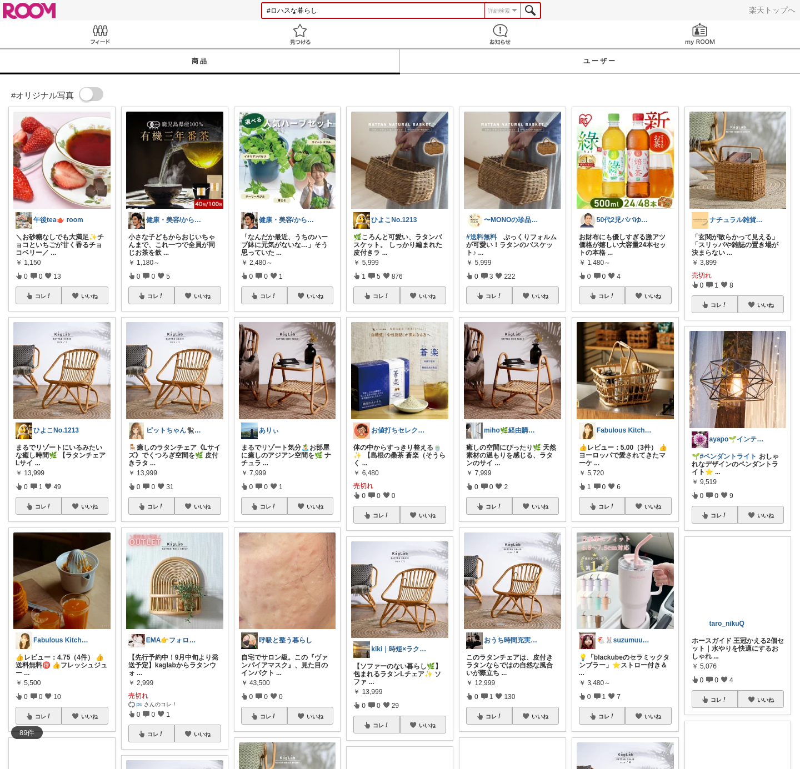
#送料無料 (481, 237)
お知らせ (500, 34)
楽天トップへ (772, 10)
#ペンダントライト (728, 456)
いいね (89, 296)
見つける (300, 34)
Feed (100, 34)
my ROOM (700, 34)
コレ (43, 296)
